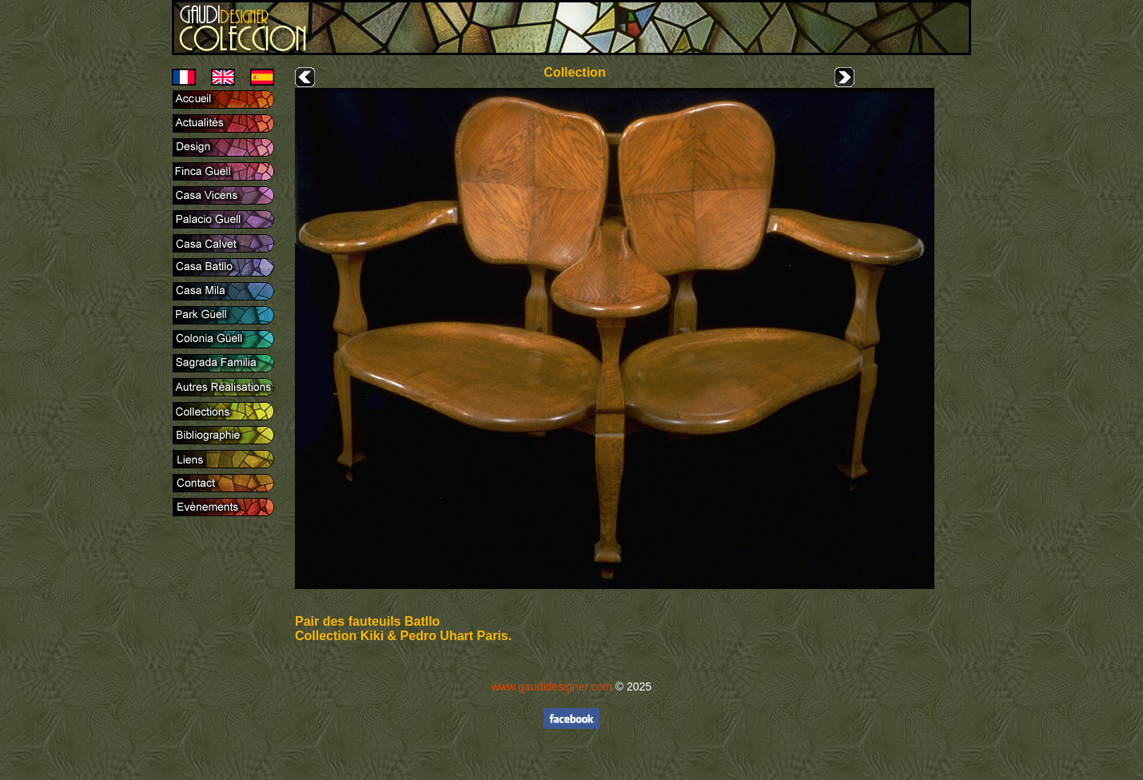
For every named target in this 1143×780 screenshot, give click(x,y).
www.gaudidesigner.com (552, 686)
